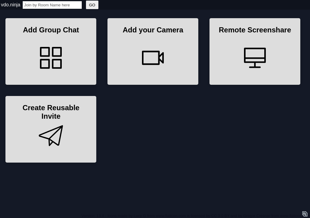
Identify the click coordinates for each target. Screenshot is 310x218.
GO (92, 5)
